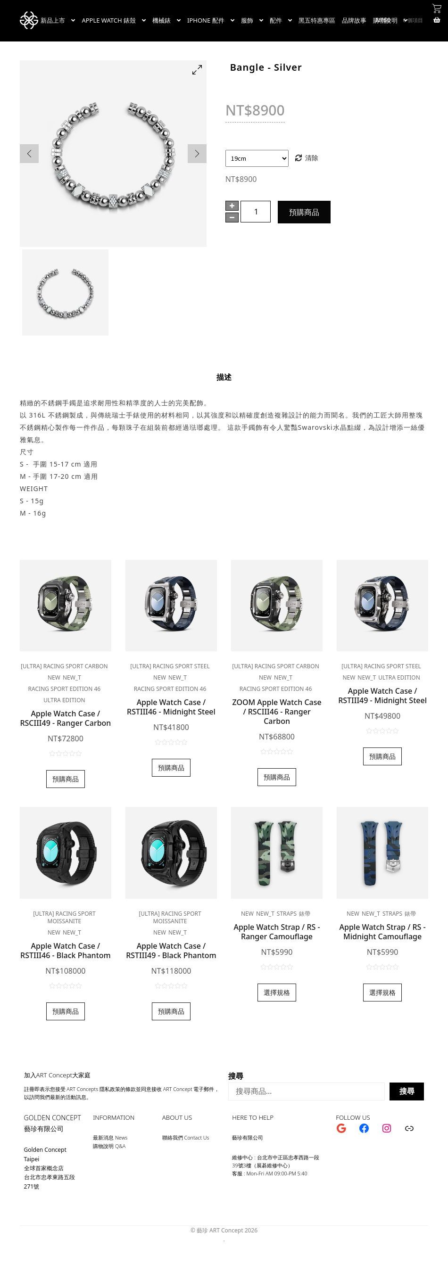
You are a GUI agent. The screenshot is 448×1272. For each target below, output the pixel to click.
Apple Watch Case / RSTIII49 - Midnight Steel (382, 696)
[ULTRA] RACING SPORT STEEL (170, 666)
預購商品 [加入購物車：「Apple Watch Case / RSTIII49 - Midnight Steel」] (382, 756)
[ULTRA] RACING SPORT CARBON (64, 666)
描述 (224, 377)
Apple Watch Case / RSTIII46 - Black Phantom (65, 950)
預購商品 (304, 212)
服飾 (247, 20)
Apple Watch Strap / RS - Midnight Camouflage (383, 932)
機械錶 (161, 20)
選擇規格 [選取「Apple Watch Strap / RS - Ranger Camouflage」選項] (277, 992)
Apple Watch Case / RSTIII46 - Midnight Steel (171, 707)
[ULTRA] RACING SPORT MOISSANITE (64, 917)
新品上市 (53, 20)
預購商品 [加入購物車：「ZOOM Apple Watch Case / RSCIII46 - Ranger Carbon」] (277, 776)
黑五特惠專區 (317, 20)
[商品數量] (256, 211)
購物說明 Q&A (109, 1146)
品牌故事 (354, 20)
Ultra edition (64, 700)
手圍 (232, 144)
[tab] (224, 377)
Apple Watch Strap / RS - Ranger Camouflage (276, 932)
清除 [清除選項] (311, 157)
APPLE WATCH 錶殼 (109, 20)
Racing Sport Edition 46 (64, 689)
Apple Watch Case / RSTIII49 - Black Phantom (171, 950)
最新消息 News (110, 1137)
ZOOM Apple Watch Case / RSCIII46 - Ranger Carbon (276, 711)
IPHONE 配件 (205, 20)
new (54, 677)
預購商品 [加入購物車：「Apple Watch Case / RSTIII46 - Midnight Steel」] (171, 767)
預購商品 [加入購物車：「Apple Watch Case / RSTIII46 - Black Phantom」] (65, 1011)
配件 (276, 20)
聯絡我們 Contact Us (185, 1137)
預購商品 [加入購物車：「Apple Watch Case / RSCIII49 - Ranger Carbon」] (65, 778)
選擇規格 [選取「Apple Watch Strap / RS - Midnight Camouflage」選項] (382, 992)
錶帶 (304, 914)
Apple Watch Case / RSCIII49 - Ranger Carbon (65, 718)
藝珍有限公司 (44, 1128)
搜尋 (235, 1076)
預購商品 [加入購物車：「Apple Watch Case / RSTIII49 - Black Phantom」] (171, 1011)
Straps (287, 914)
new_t (72, 677)
